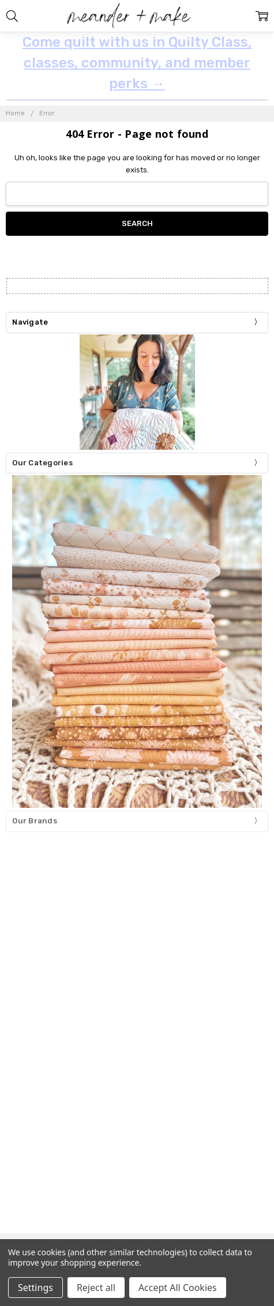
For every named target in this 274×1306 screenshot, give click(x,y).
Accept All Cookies (177, 1287)
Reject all (96, 1287)
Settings (35, 1287)
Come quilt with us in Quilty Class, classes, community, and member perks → (137, 63)
